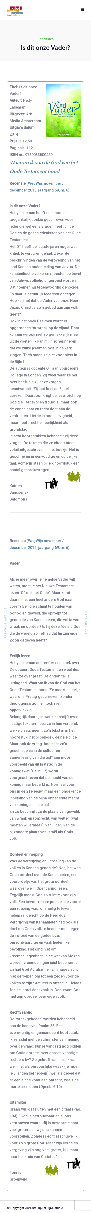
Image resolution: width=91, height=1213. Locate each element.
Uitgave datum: (22, 127)
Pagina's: (17, 148)
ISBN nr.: (17, 155)
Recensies (46, 39)
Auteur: (16, 100)
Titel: (14, 87)
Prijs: (14, 141)
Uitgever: (17, 114)
